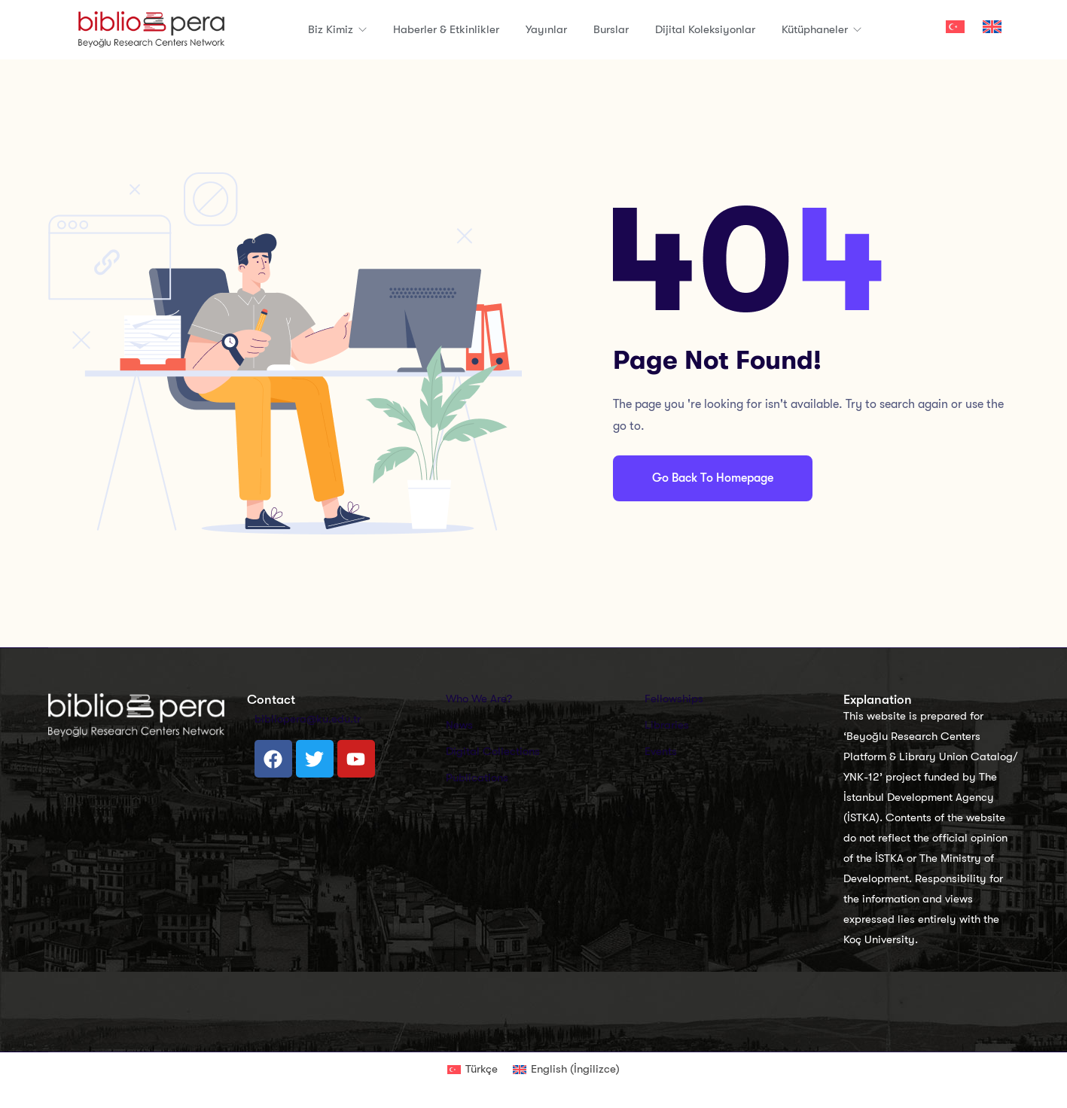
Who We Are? (479, 698)
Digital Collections (493, 751)
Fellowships (674, 698)
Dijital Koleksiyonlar (705, 29)
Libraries (667, 725)
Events (661, 751)
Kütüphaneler (816, 29)
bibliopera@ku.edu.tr (308, 719)
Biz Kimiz (332, 29)
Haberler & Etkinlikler (446, 29)
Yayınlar (546, 29)
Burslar (611, 29)
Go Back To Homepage (712, 478)
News (459, 725)
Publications (477, 777)
